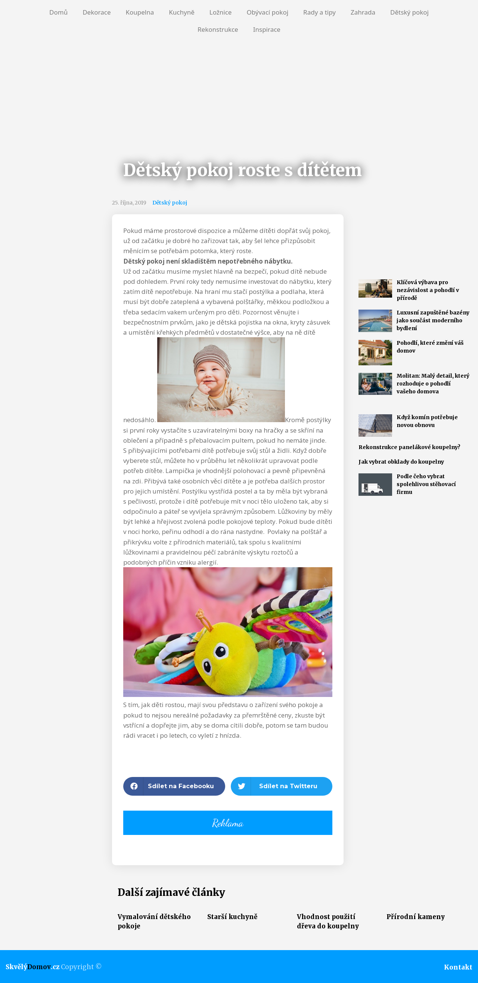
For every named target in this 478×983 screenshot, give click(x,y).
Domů (58, 12)
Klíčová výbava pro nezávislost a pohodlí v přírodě (428, 290)
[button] (174, 786)
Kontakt (458, 967)
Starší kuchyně (232, 917)
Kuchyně (181, 12)
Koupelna (139, 12)
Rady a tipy (319, 12)
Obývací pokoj (267, 12)
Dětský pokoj (409, 12)
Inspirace (266, 29)
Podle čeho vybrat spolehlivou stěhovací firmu (426, 484)
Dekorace (97, 12)
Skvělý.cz (32, 967)
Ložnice (220, 12)
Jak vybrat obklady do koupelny (401, 461)
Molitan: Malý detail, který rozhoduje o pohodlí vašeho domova (433, 383)
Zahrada (363, 12)
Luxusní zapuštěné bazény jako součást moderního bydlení (433, 320)
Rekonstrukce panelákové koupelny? (409, 447)
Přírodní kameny (416, 917)
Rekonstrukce (218, 29)
